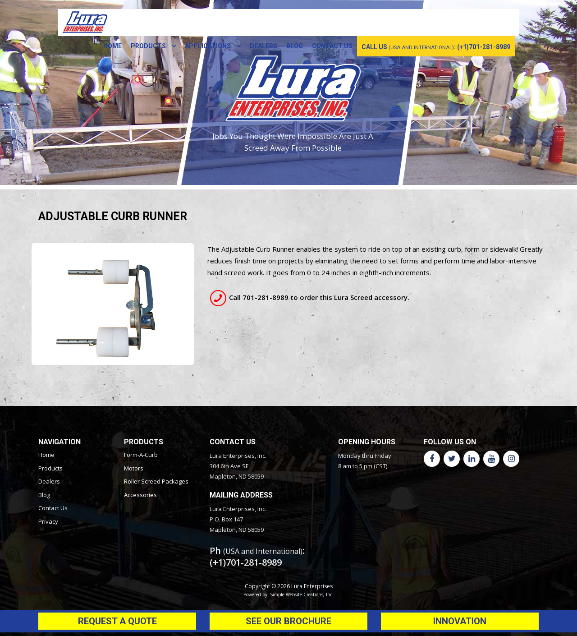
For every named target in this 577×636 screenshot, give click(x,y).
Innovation (459, 621)
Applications (208, 46)
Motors (133, 468)
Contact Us (332, 46)
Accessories (140, 495)
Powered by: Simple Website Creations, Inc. (288, 594)
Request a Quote (117, 621)
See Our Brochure (288, 621)
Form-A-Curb (141, 455)
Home (112, 46)
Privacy (48, 521)
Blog (294, 46)
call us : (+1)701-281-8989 (436, 47)
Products (149, 46)
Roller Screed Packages (156, 481)
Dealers (263, 46)
